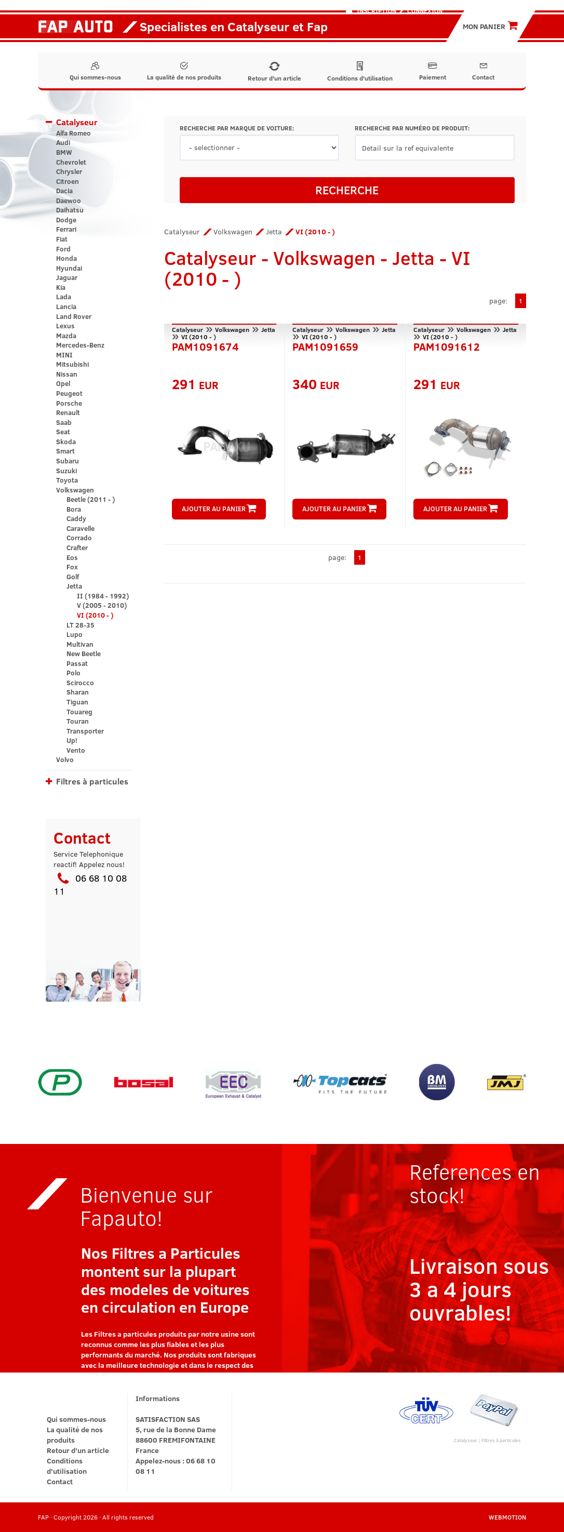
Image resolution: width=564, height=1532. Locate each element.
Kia (60, 287)
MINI (64, 354)
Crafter (77, 547)
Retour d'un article (274, 72)
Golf (72, 576)
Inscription (376, 10)
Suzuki (66, 470)
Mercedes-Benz (80, 345)
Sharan (77, 692)
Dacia (64, 190)
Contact (483, 71)
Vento (75, 750)
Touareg (79, 711)
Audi (63, 142)
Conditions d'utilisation (360, 71)
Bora (73, 509)
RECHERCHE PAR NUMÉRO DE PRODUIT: (412, 128)
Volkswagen (75, 490)
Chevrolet (71, 162)
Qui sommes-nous (95, 71)
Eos (72, 557)
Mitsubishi (72, 364)
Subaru (67, 460)
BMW (64, 152)
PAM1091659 (325, 345)
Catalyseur (77, 121)
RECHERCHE (347, 189)
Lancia (66, 306)
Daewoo (68, 200)
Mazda (66, 335)
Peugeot (69, 393)
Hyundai (69, 268)
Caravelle (80, 528)
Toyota (67, 480)
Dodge (66, 219)
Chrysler (69, 171)
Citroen (67, 181)
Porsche (69, 403)
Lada (63, 296)
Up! (71, 740)
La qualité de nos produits (184, 71)
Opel (63, 383)
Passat (77, 663)
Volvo (65, 759)
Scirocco (80, 682)
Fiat (62, 239)
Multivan (79, 644)
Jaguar (66, 277)
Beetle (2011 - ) (90, 499)
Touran (77, 721)
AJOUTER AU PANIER (219, 508)
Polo (73, 672)
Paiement (432, 71)
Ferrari (66, 229)
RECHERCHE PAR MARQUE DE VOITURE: (237, 128)
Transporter (85, 731)
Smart (65, 451)
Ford (63, 249)
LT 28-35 (80, 625)
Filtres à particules (92, 781)
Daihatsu (70, 210)
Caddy (76, 518)
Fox (72, 566)
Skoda (66, 441)
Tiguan (77, 702)
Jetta (74, 586)
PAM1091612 (446, 345)
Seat (63, 431)
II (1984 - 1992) (103, 596)
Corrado (79, 537)
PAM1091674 (205, 345)
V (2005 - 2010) (102, 605)
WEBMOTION (507, 1517)
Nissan (66, 374)
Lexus (65, 325)
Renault (68, 412)
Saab (64, 422)
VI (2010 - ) (95, 615)
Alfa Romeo (73, 133)
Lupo (74, 634)
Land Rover (73, 316)
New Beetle (83, 653)
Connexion (424, 10)
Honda (66, 258)
